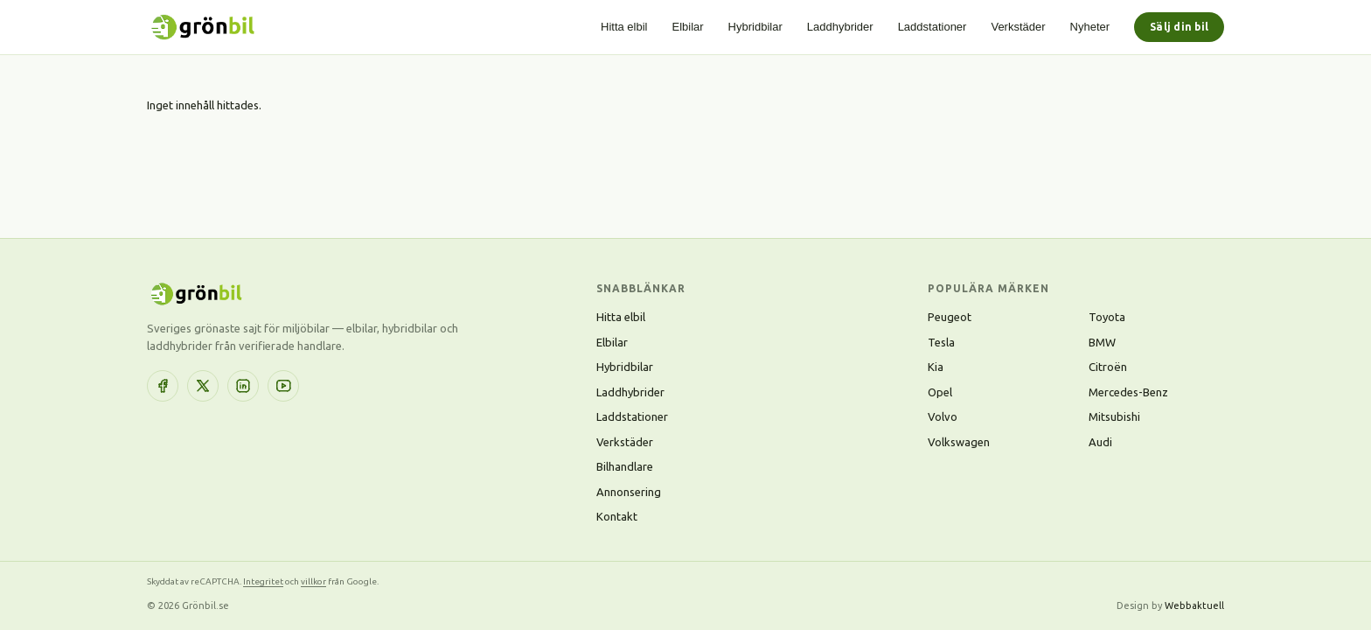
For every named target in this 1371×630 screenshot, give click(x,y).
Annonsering (628, 492)
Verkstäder (1018, 26)
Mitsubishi (1114, 416)
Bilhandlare (624, 466)
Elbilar (687, 26)
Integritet (263, 581)
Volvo (942, 416)
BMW (1102, 342)
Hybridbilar (755, 26)
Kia (935, 366)
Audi (1100, 442)
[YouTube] (283, 386)
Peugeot (949, 317)
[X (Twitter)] (203, 386)
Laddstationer (932, 26)
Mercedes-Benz (1128, 392)
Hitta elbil (624, 26)
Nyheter (1090, 26)
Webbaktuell (1194, 605)
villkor (313, 581)
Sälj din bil (1179, 26)
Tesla (941, 342)
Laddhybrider (840, 26)
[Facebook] (162, 386)
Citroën (1108, 366)
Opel (940, 392)
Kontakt (616, 516)
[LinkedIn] (243, 386)
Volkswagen (959, 442)
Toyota (1107, 317)
